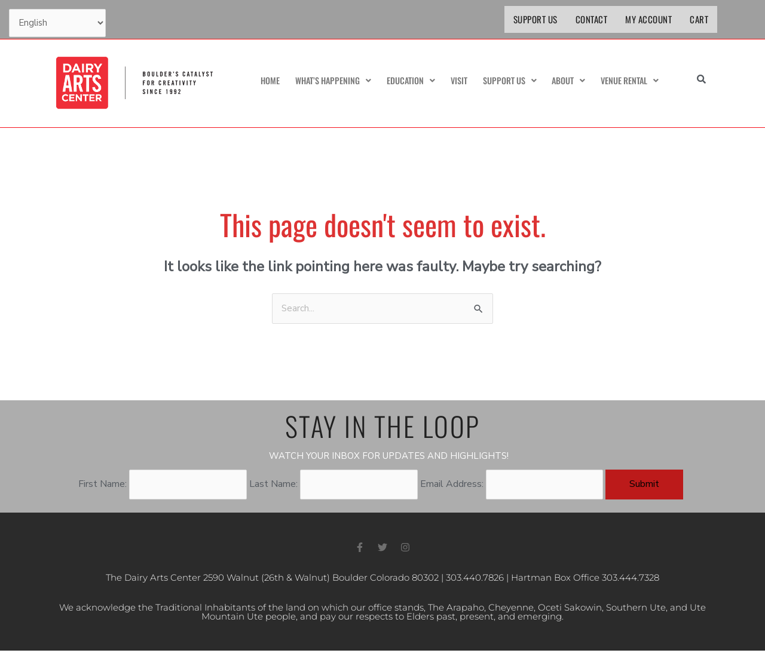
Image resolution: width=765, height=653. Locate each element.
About (565, 81)
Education (407, 81)
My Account (648, 19)
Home (263, 81)
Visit (455, 81)
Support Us (535, 19)
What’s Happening (327, 81)
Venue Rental (627, 81)
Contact (592, 19)
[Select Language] (58, 24)
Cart (699, 19)
